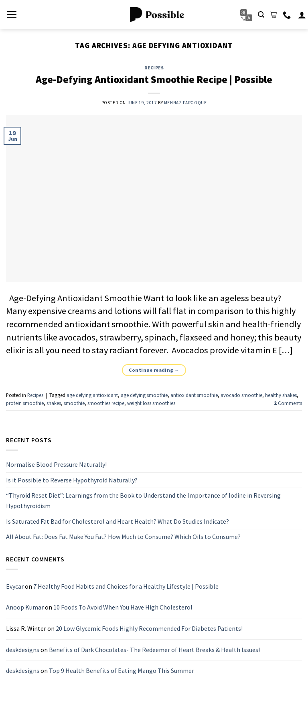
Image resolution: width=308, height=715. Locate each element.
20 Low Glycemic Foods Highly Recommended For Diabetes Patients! (149, 628)
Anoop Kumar (25, 608)
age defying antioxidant (92, 395)
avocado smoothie (241, 395)
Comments (288, 403)
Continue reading (154, 370)
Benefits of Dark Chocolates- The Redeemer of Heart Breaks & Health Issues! (154, 650)
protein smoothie (25, 403)
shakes (54, 403)
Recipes (154, 68)
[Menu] (12, 14)
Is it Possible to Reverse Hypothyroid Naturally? (72, 480)
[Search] (261, 14)
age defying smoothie (144, 395)
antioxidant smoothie (194, 395)
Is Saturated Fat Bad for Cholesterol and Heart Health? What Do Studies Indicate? (117, 521)
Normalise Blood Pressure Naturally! (56, 465)
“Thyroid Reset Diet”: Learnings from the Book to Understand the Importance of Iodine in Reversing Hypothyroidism (143, 501)
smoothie (74, 403)
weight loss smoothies (151, 403)
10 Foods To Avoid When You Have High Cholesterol (122, 608)
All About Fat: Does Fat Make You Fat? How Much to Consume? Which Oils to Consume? (123, 537)
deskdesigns (22, 650)
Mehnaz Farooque (185, 102)
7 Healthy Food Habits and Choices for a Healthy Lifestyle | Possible (126, 586)
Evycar (15, 586)
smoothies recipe (105, 403)
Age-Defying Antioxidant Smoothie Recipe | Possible (154, 79)
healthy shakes (281, 395)
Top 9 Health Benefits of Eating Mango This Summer (121, 671)
